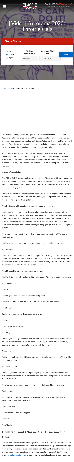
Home (4, 88)
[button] (4, 6)
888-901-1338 (64, 4)
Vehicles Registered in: (30, 52)
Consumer (11, 54)
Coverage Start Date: (47, 52)
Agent (11, 58)
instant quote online (18, 455)
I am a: (8, 51)
